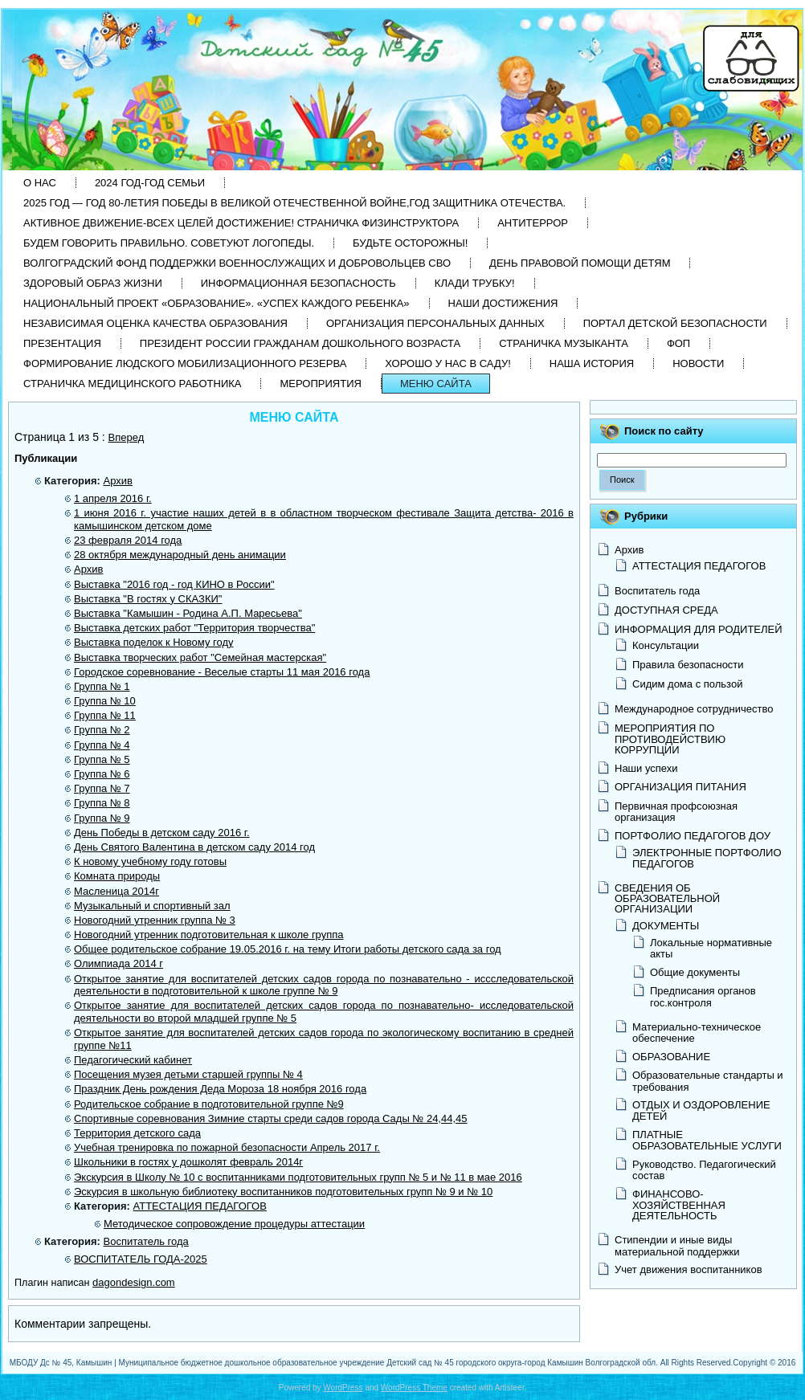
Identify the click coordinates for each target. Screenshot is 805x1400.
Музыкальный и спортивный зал (152, 906)
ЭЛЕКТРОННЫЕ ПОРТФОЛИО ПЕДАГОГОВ (707, 858)
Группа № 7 (102, 788)
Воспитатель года (146, 1241)
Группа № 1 (102, 686)
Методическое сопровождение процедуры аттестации (234, 1224)
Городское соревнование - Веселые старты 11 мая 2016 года (222, 672)
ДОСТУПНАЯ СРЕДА (666, 610)
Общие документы (695, 972)
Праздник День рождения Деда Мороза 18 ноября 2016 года (220, 1089)
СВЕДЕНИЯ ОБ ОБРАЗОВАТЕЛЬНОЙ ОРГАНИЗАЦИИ (667, 898)
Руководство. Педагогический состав (704, 1170)
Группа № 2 (102, 730)
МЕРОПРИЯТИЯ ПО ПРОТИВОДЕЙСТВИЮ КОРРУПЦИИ (670, 739)
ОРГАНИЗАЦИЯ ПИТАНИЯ (680, 787)
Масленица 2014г (116, 891)
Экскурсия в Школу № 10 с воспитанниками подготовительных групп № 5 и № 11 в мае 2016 (298, 1177)
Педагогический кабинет (133, 1060)
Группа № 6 (102, 774)
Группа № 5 (102, 759)
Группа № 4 (102, 745)
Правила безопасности (688, 665)
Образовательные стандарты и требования (707, 1080)
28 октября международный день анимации (180, 555)
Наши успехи (646, 768)
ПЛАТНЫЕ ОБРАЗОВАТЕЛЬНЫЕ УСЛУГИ (707, 1140)
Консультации (665, 645)
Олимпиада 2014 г (118, 963)
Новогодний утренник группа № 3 (154, 920)
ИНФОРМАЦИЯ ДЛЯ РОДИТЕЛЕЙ (699, 629)
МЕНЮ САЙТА (293, 417)
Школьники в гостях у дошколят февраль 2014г (188, 1162)
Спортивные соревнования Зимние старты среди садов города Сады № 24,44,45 (271, 1118)
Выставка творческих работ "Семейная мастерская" (200, 657)
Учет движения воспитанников (688, 1269)
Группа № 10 (105, 701)
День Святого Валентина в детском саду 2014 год (194, 847)
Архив (118, 481)
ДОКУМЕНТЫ (665, 926)
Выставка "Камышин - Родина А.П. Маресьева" (188, 613)
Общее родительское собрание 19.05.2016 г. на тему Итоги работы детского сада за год (287, 949)
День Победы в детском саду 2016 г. (162, 833)
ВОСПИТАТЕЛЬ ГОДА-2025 (140, 1259)
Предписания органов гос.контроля (703, 996)
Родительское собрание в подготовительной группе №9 (209, 1104)
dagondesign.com (133, 1282)
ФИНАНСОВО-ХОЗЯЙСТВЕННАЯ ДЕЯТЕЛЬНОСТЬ (678, 1205)
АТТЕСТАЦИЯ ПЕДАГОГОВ (200, 1206)
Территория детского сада (137, 1133)
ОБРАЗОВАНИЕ (671, 1057)
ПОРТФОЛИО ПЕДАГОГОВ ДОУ (692, 836)
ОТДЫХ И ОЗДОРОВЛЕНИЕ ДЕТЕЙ (701, 1110)
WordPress (342, 1387)
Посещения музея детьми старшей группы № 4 (188, 1074)
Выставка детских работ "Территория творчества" (194, 628)
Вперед (126, 437)
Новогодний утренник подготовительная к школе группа (209, 935)
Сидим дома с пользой (687, 684)
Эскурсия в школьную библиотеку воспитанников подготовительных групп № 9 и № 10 (283, 1192)
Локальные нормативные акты (711, 948)
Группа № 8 (102, 803)
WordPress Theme (414, 1387)
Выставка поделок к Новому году (154, 642)
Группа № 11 (105, 715)
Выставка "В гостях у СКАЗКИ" (148, 599)
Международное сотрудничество (694, 709)
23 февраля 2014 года (128, 540)
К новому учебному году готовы (150, 861)
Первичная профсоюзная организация (676, 811)
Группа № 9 (102, 818)
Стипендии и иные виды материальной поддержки (677, 1245)
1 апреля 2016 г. (113, 498)
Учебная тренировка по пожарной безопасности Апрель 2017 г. (227, 1147)
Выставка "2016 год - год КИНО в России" (174, 584)
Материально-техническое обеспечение (696, 1032)
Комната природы (117, 876)
